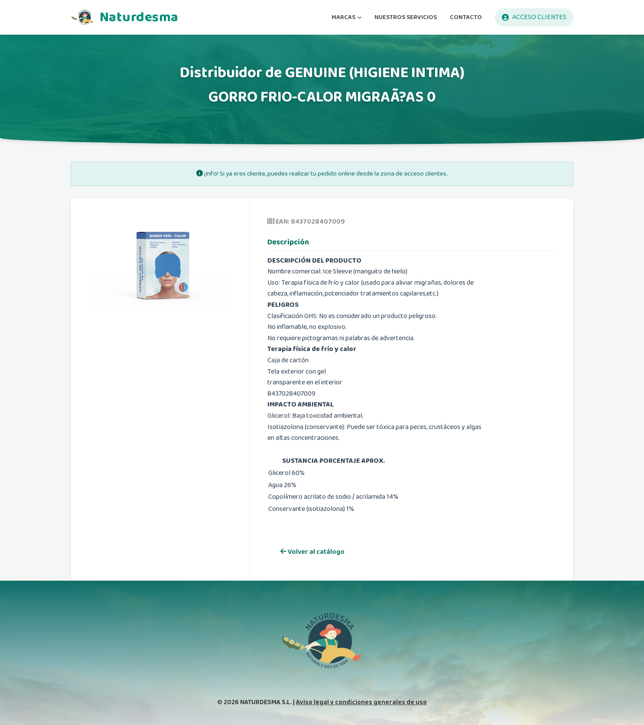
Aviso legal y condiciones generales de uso (361, 702)
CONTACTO (466, 17)
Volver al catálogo (312, 551)
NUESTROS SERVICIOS (405, 17)
